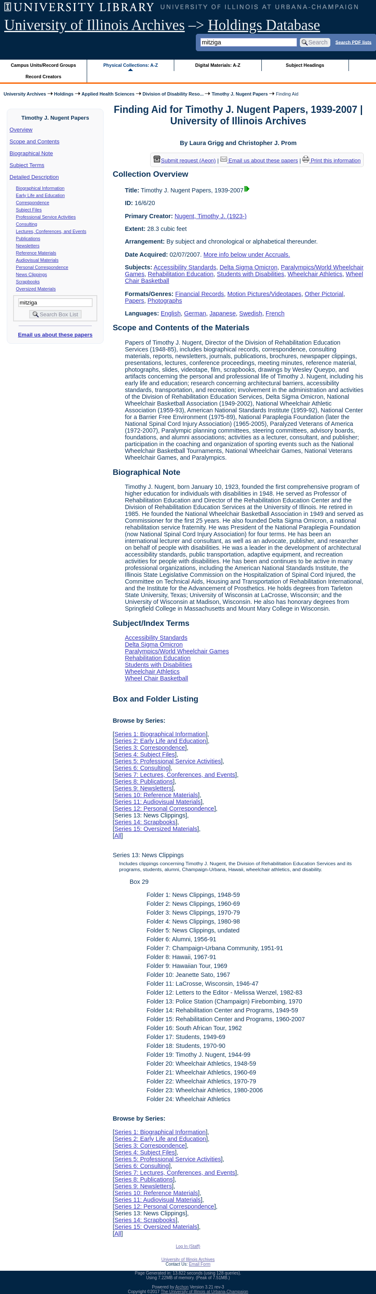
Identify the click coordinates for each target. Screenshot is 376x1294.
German (195, 313)
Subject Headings (305, 65)
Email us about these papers (55, 335)
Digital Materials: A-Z (217, 65)
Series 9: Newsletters (143, 788)
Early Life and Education (40, 195)
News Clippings (31, 274)
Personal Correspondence (42, 267)
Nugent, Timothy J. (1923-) (211, 216)
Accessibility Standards (185, 267)
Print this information (331, 160)
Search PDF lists (353, 41)
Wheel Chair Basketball (156, 678)
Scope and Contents (35, 141)
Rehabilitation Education (181, 274)
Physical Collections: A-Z (130, 65)
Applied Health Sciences (108, 93)
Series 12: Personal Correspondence (164, 808)
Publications (28, 238)
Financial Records (199, 294)
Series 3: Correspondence (149, 747)
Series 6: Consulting (141, 768)
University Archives (24, 93)
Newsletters (28, 245)
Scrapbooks (28, 281)
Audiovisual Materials (37, 260)
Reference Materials (36, 252)
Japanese (222, 313)
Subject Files (29, 209)
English (171, 313)
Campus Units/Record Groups (43, 65)
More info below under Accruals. (246, 254)
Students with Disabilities (250, 274)
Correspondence (32, 202)
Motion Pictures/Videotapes (265, 294)
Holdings (64, 93)
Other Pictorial (324, 294)
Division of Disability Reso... (173, 93)
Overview (21, 129)
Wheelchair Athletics (315, 274)
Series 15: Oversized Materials (155, 828)
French (275, 313)
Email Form (199, 1264)
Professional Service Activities (46, 216)
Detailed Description (34, 177)
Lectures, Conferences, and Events (51, 231)
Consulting (26, 224)
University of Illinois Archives (94, 25)
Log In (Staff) (188, 1246)
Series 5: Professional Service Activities (167, 761)
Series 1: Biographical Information (160, 734)
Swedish (250, 313)
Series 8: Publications (143, 781)
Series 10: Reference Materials (156, 795)
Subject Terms (27, 165)
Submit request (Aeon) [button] (185, 160)
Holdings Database (264, 25)
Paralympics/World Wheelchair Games (177, 651)
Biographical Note (31, 153)
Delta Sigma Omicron (248, 267)
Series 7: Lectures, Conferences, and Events (174, 774)
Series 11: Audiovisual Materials (157, 801)
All (117, 835)
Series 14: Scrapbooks (145, 822)
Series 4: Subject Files (144, 754)
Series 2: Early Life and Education (160, 740)
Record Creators (43, 76)
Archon (182, 1287)
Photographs (165, 300)
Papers (134, 300)
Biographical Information (40, 188)
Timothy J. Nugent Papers (239, 93)
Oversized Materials (36, 288)
